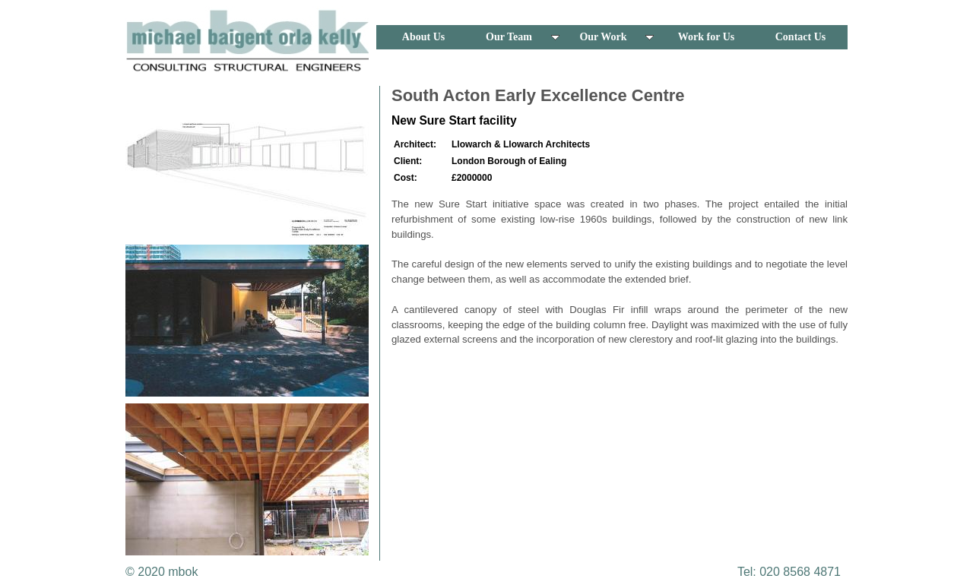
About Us (423, 37)
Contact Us (800, 37)
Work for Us (706, 37)
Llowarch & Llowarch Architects (521, 144)
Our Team (522, 37)
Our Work (616, 37)
